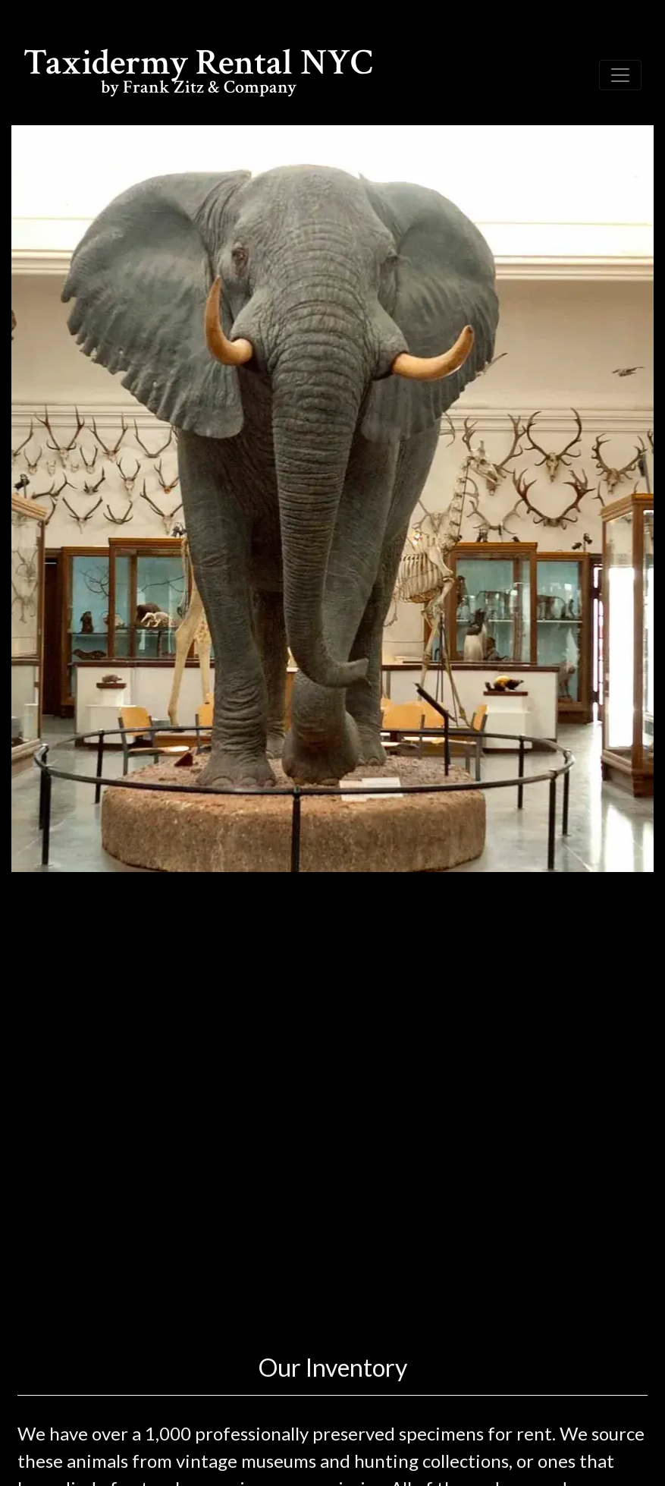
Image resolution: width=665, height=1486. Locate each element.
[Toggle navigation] (620, 75)
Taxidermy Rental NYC (198, 74)
